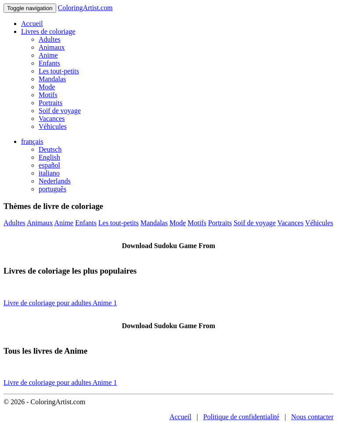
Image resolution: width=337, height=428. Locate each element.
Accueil (32, 23)
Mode (47, 87)
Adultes (50, 39)
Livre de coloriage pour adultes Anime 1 (60, 303)
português (52, 189)
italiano (49, 173)
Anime (48, 55)
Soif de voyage (60, 110)
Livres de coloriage (48, 31)
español (49, 165)
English (49, 157)
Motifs (48, 95)
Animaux (52, 47)
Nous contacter (312, 417)
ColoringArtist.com (85, 7)
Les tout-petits (59, 71)
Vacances (52, 118)
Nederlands (55, 181)
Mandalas (52, 79)
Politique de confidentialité (241, 417)
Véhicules (53, 126)
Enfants (49, 63)
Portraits (50, 102)
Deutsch (50, 149)
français (32, 141)
